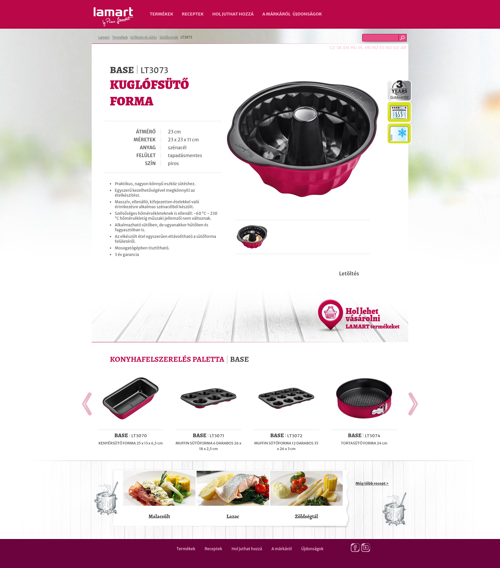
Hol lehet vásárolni (372, 317)
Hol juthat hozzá (233, 14)
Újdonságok (307, 14)
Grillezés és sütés (143, 37)
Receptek (192, 14)
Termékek (161, 14)
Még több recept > (372, 483)
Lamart (113, 17)
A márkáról (276, 14)
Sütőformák (168, 37)
